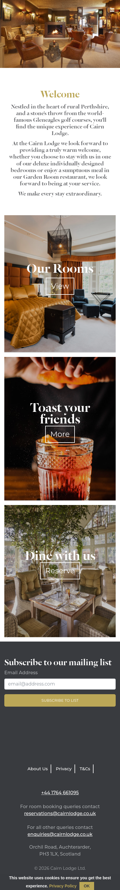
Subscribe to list (60, 700)
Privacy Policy (63, 886)
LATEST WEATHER (60, 737)
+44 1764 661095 (60, 792)
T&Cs (85, 768)
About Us (38, 768)
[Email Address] (60, 684)
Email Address (21, 672)
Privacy (64, 768)
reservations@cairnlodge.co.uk (60, 813)
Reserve (60, 570)
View (60, 286)
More (60, 434)
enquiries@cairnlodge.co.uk (60, 834)
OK (87, 886)
